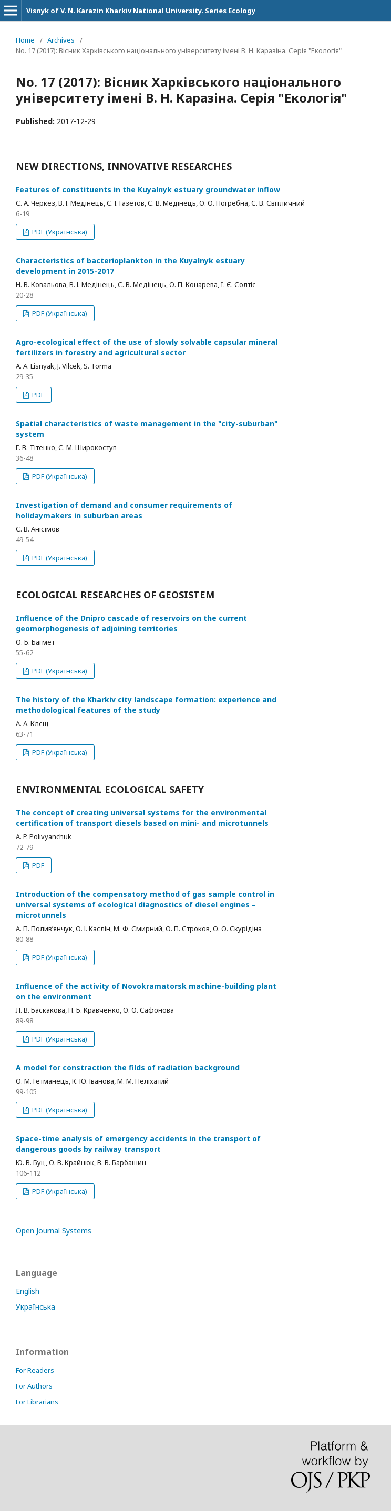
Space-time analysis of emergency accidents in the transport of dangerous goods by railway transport (138, 1144)
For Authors (34, 1386)
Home (25, 40)
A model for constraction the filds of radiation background (128, 1068)
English (27, 1291)
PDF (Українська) (58, 232)
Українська (35, 1307)
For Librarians (37, 1401)
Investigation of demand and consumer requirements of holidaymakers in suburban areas (124, 510)
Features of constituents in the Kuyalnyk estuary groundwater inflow (148, 190)
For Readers (35, 1370)
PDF (37, 395)
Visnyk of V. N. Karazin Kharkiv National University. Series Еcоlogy (140, 10)
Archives (61, 40)
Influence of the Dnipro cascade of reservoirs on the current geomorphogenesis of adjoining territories (131, 623)
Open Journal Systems (53, 1231)
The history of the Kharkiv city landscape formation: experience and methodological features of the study (146, 705)
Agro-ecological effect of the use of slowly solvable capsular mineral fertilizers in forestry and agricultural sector (146, 347)
